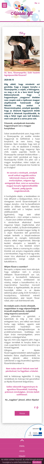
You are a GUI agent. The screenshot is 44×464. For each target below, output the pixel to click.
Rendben (37, 462)
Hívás (22, 451)
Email (22, 446)
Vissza (22, 413)
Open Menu (4, 5)
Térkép (22, 456)
